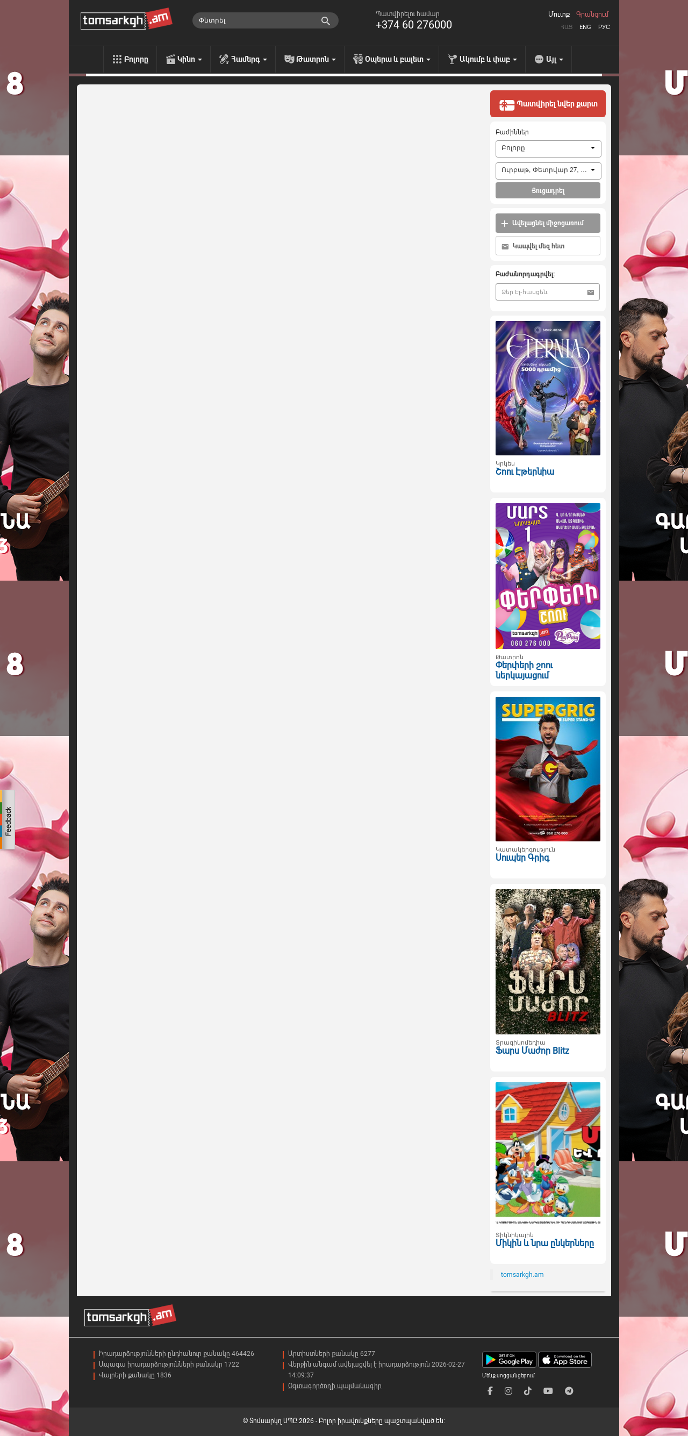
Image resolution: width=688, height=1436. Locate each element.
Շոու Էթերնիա (525, 472)
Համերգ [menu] (249, 59)
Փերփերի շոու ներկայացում (524, 670)
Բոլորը (136, 59)
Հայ (566, 27)
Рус (604, 27)
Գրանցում (592, 14)
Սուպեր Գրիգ (522, 858)
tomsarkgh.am (522, 1274)
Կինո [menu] (189, 59)
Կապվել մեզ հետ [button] (532, 246)
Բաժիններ (512, 132)
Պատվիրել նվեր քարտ (548, 105)
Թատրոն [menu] (316, 59)
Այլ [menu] (554, 59)
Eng (585, 27)
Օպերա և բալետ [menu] (398, 59)
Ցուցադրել (548, 191)
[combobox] (548, 149)
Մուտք (559, 14)
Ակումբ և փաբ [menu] (488, 59)
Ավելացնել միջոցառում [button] (542, 223)
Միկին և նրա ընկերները (545, 1243)
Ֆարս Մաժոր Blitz (532, 1051)
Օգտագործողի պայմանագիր (335, 1386)
